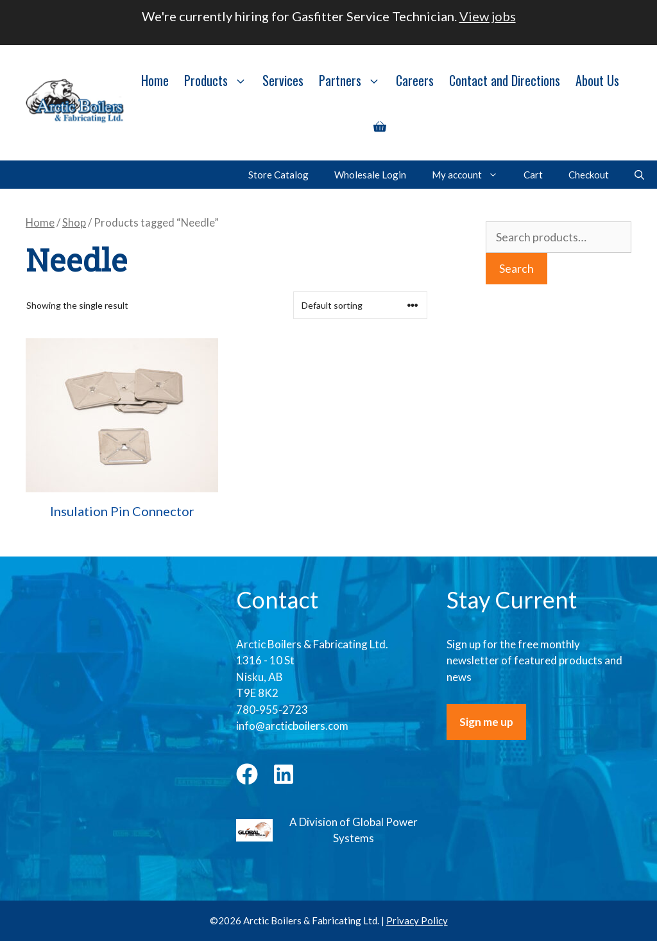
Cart (533, 174)
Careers (415, 80)
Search (516, 268)
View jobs (487, 16)
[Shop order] (360, 305)
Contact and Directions (504, 80)
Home (155, 80)
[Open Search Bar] (639, 174)
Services (282, 80)
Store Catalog (278, 174)
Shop (74, 222)
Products (219, 80)
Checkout (588, 174)
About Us (597, 80)
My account (471, 174)
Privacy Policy (417, 920)
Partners (353, 80)
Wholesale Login (370, 174)
